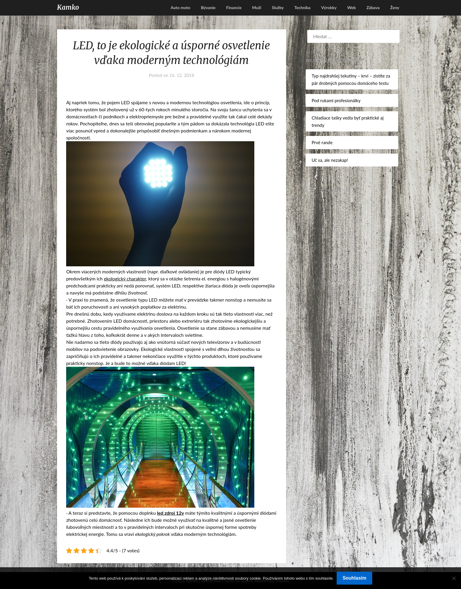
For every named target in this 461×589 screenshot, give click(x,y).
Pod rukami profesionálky (336, 100)
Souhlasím (354, 577)
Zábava (373, 7)
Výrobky (329, 7)
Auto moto (180, 7)
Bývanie (208, 7)
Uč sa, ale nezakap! (330, 160)
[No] (454, 578)
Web (351, 7)
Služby (278, 7)
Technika (302, 7)
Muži (256, 7)
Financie (233, 7)
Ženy (394, 7)
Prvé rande (322, 142)
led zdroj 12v (170, 513)
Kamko (68, 7)
